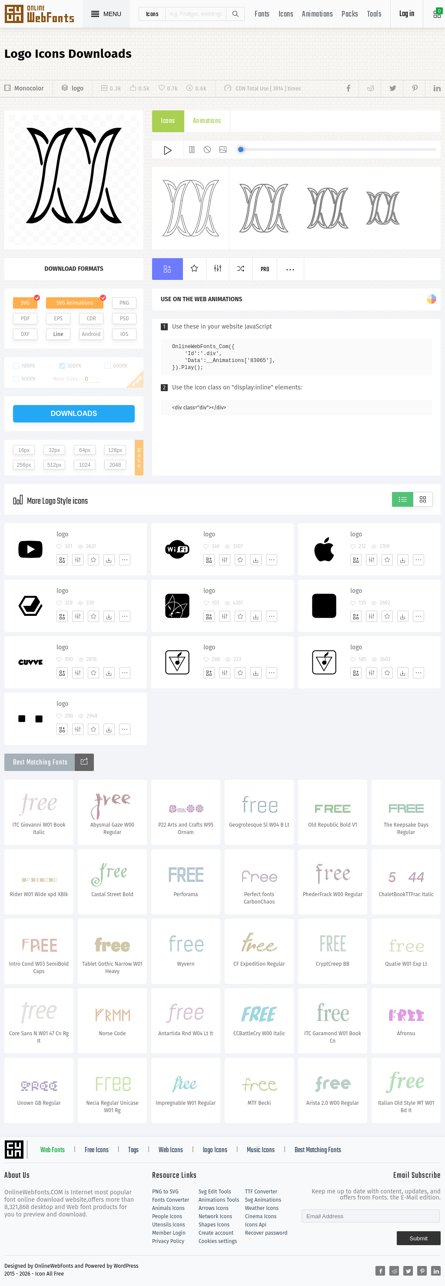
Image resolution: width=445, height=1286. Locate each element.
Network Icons (215, 1216)
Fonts (262, 14)
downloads (74, 413)
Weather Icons (262, 1208)
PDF (25, 319)
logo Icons (215, 1150)
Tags (133, 1150)
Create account (216, 1233)
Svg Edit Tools (215, 1192)
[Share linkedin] (433, 88)
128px (115, 450)
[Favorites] (93, 559)
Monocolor (29, 88)
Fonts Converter (170, 1200)
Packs (350, 14)
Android (91, 334)
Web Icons (171, 1150)
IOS (124, 334)
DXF (25, 334)
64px (84, 450)
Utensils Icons (168, 1225)
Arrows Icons (214, 1208)
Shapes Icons (214, 1225)
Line (58, 334)
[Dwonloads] (109, 559)
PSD (124, 319)
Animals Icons (168, 1208)
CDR (91, 319)
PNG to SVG (165, 1192)
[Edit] (77, 559)
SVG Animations (74, 303)
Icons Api (255, 1225)
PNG (125, 303)
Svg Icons (43, 15)
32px (54, 450)
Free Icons (97, 1150)
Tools (374, 14)
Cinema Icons (260, 1216)
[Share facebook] (351, 88)
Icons (286, 14)
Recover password (266, 1233)
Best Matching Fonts (318, 1150)
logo (77, 88)
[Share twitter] (392, 88)
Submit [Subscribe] (419, 1238)
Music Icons (261, 1150)
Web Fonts (52, 1150)
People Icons (167, 1216)
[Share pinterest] (414, 88)
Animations (317, 14)
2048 (115, 465)
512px (54, 465)
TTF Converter (261, 1192)
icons (152, 14)
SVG (25, 303)
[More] (124, 559)
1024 (85, 465)
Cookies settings (218, 1241)
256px (24, 465)
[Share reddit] (370, 88)
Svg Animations (263, 1200)
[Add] (62, 559)
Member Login (169, 1233)
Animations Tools (219, 1200)
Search (235, 13)
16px (24, 450)
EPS (58, 319)
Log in (406, 14)
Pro (265, 270)
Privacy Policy (168, 1241)
